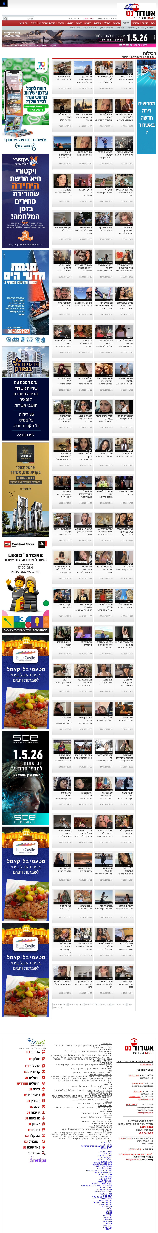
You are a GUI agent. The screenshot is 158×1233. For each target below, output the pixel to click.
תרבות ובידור (106, 1063)
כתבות (109, 1073)
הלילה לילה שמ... (105, 82)
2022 (119, 1005)
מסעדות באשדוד (105, 1161)
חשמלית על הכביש (84, 572)
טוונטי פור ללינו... (64, 648)
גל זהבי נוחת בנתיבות (83, 306)
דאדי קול (67, 679)
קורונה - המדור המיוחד (102, 1123)
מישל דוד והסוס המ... (62, 346)
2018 (97, 1005)
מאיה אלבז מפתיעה (104, 456)
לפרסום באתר (74, 18)
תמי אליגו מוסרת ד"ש (104, 874)
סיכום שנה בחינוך (97, 1078)
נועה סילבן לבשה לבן (124, 419)
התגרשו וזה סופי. (105, 378)
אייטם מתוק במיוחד (63, 79)
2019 (103, 1005)
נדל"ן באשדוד (106, 1142)
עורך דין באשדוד (105, 1204)
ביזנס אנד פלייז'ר (106, 421)
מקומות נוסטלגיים (104, 1107)
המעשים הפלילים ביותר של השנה (83, 1136)
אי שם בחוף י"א (85, 871)
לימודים (97, 1113)
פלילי (74, 1051)
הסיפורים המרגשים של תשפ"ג (81, 1076)
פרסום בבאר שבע (104, 1169)
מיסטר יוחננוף (106, 227)
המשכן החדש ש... (64, 384)
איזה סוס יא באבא (83, 755)
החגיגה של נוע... (64, 836)
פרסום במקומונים (105, 1155)
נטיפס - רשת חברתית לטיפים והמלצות (96, 1146)
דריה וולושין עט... (106, 158)
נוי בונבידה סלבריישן (125, 120)
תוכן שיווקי (108, 1113)
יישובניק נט (107, 1153)
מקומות (131, 28)
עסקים (97, 23)
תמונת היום (84, 1086)
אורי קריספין (131, 1105)
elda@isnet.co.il (145, 1099)
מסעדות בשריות (105, 1055)
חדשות (145, 23)
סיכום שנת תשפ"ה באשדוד (100, 1127)
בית (153, 23)
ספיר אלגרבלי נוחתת (124, 456)
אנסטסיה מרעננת (84, 155)
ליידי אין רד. (128, 494)
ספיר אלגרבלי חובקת (83, 758)
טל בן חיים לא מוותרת (124, 155)
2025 (55, 1008)
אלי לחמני (108, 1219)
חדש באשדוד (86, 1113)
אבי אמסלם (107, 1221)
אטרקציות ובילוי (96, 1117)
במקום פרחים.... (106, 497)
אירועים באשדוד (105, 1174)
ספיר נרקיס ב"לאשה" (124, 569)
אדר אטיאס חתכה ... (124, 384)
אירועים (109, 1086)
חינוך (33, 23)
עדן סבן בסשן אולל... (62, 798)
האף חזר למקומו (126, 233)
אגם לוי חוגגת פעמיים (124, 909)
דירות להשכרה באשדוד (102, 1165)
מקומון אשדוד (106, 1157)
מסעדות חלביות (89, 1055)
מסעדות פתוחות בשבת (71, 1057)
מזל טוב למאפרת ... (104, 346)
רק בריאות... (127, 981)
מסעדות (108, 1053)
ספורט (135, 23)
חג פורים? (87, 340)
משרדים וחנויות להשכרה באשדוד (98, 1170)
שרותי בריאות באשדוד (103, 1172)
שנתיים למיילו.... (104, 529)
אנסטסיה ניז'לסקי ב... (104, 120)
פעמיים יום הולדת (125, 265)
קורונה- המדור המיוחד (103, 1125)
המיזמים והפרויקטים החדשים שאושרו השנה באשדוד (90, 1129)
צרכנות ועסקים (105, 1111)
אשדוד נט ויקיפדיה (104, 1189)
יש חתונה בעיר (64, 303)
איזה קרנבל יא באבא (83, 836)
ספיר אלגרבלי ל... (64, 271)
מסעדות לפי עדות (86, 1059)
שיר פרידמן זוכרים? (125, 720)
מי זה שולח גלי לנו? (63, 459)
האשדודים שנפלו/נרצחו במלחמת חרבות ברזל (91, 1100)
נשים (110, 1133)
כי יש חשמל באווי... (105, 836)
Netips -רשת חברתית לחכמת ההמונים (96, 1185)
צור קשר (24, 23)
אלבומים (108, 1084)
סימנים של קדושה (83, 303)
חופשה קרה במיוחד (104, 761)
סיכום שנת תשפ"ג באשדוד (100, 1074)
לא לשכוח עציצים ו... (83, 610)
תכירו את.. (128, 679)
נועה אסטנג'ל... (65, 421)
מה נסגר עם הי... (126, 761)
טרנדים (84, 1117)
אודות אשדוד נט (47, 23)
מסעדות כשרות (70, 1059)
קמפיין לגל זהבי (106, 230)
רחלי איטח (107, 1225)
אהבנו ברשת (100, 1133)
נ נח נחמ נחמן (85, 981)
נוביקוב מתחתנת (63, 76)
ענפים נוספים (106, 1069)
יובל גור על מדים (64, 871)
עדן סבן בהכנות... (64, 572)
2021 (113, 1005)
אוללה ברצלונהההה (63, 761)
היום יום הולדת (126, 906)
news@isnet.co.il (145, 1113)
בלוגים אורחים (84, 1103)
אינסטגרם (73, 1086)
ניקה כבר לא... (64, 604)
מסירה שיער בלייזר (105, 271)
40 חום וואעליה (85, 943)
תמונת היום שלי (126, 604)
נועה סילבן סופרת (105, 949)
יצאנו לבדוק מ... (126, 534)
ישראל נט (108, 1144)
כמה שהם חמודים (85, 685)
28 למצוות (107, 717)
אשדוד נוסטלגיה (105, 1105)
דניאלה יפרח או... (64, 158)
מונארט (109, 1212)
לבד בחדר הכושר (125, 152)
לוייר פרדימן (127, 717)
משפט (61, 23)
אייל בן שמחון (106, 1148)
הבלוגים (108, 1101)
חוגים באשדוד (77, 1065)
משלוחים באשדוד (105, 1159)
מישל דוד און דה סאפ (104, 909)
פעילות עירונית (93, 1090)
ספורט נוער (93, 1069)
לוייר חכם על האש (124, 189)
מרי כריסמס (65, 906)
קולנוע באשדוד (62, 1065)
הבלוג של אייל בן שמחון (102, 1103)
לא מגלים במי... (85, 459)
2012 (65, 1005)
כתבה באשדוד (106, 1195)
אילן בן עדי (107, 1216)
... (91, 500)
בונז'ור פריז (128, 453)
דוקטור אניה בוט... (63, 723)
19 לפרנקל (107, 793)
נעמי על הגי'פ (65, 120)
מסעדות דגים (74, 1055)
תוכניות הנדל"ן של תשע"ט (72, 1135)
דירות (79, 23)
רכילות (126, 23)
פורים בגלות (66, 230)
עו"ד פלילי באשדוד (104, 1201)
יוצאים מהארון (89, 28)
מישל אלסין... (127, 836)
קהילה (107, 23)
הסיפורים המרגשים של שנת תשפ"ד (95, 1098)
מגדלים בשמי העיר (125, 607)
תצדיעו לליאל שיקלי (63, 984)
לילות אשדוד (97, 1086)
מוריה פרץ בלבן (106, 682)
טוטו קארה (66, 189)
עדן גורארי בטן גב (126, 949)
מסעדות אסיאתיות (91, 1057)
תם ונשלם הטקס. (125, 416)
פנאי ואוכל (79, 1133)
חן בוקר (109, 1214)
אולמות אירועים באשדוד (102, 1197)
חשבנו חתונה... (105, 453)
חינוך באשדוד (88, 1138)
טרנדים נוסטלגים (71, 1107)
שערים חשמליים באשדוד (102, 1184)
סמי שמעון (108, 1218)
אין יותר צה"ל (66, 607)
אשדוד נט (151, 56)
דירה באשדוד (106, 1199)
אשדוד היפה (106, 1090)
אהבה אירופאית (125, 491)
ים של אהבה (65, 491)
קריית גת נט (107, 1206)
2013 (71, 1005)
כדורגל (73, 1069)
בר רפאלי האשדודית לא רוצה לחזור (85, 494)
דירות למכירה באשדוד (103, 1163)
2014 (76, 1005)
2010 (55, 1005)
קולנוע (70, 23)
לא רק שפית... (85, 416)
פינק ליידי (108, 189)
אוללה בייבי (87, 195)
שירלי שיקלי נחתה (105, 610)
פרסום (109, 1210)
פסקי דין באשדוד (105, 1121)
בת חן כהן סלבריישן (105, 720)
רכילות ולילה (137, 56)
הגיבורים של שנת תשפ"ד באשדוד (98, 1096)
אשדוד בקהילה (105, 1088)
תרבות (116, 23)
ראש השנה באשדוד (95, 1135)
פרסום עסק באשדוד (103, 1167)
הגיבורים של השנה (104, 1076)
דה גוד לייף (87, 76)
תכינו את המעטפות (125, 648)
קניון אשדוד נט (73, 1138)
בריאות (81, 1090)
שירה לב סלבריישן (83, 265)
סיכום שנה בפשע (80, 1078)
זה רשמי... (108, 679)
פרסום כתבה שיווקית (103, 1191)
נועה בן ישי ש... (106, 308)
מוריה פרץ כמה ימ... (125, 874)
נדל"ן (67, 1051)
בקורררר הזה (106, 906)
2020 (108, 1005)
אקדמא (109, 1223)
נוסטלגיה (76, 1073)
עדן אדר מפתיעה (63, 227)
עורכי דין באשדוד (88, 1121)
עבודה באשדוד (105, 1193)
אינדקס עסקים (66, 1133)
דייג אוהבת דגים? (84, 114)
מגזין (110, 1071)
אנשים (141, 28)
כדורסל (82, 1069)
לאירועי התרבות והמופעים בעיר (99, 1065)
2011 (60, 1005)
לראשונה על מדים (62, 981)
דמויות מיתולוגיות (87, 1107)
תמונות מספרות (89, 1073)
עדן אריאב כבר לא (125, 798)
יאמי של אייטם (86, 798)
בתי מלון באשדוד (105, 1152)
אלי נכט (109, 1229)
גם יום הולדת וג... (126, 346)
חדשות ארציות (106, 1051)
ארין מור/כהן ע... (85, 723)
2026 (60, 1008)
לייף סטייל (108, 1115)
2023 (124, 1005)
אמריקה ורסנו (85, 227)
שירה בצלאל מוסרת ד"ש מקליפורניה (65, 946)
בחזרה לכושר (127, 76)
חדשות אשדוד (106, 1049)
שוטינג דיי (128, 566)
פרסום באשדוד (105, 1187)
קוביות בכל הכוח (105, 566)
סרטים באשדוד (103, 1138)
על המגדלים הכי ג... (63, 534)
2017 (92, 1005)
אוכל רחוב (97, 1061)
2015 (81, 1005)
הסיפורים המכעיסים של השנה (94, 1080)
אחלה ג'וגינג (86, 906)
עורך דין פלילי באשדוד (102, 1202)
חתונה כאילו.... (105, 981)
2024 (129, 1005)
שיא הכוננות (65, 868)
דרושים (87, 23)
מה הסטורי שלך (106, 28)
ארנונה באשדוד (105, 1180)
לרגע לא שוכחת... (83, 529)
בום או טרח (75, 28)
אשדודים (120, 28)
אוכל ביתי (105, 1057)
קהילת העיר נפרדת (96, 1092)
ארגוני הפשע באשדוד (88, 1051)
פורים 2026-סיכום (125, 303)
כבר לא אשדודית (105, 642)
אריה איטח (107, 1227)
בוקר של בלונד (85, 152)
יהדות (89, 1133)
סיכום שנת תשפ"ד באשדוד (100, 1094)
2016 (87, 1005)
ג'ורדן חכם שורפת (85, 909)
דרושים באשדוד (105, 1176)
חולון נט (108, 1208)
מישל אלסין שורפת (105, 192)
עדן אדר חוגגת (65, 909)
